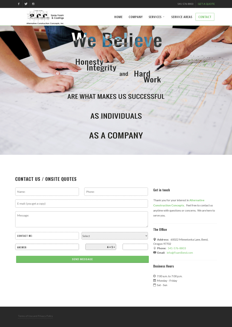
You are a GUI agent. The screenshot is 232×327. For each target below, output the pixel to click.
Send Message (82, 259)
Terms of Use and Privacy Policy (35, 315)
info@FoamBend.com (180, 252)
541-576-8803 (185, 3)
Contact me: (25, 236)
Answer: (22, 247)
